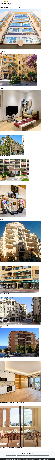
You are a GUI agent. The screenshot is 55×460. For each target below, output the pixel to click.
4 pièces (30, 1)
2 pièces (24, 1)
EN (53, 1)
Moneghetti (41, 455)
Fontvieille (18, 455)
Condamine (14, 455)
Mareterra (7, 455)
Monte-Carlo (45, 455)
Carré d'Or (11, 455)
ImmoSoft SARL (23, 458)
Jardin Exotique (22, 455)
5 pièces (33, 1)
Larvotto (33, 455)
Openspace (39, 1)
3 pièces (27, 1)
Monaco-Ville (37, 455)
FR (52, 1)
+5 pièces (35, 1)
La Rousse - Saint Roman (28, 455)
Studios (21, 1)
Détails (1, 53)
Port (48, 455)
